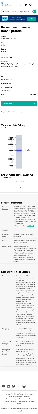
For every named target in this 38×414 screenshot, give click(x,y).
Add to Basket (8, 103)
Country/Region (6, 87)
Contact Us (8, 394)
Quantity (33, 95)
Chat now (32, 19)
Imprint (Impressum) (20, 399)
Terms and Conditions (15, 396)
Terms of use (29, 394)
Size (2, 95)
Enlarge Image (19, 181)
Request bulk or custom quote (11, 112)
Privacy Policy (18, 394)
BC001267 (30, 226)
